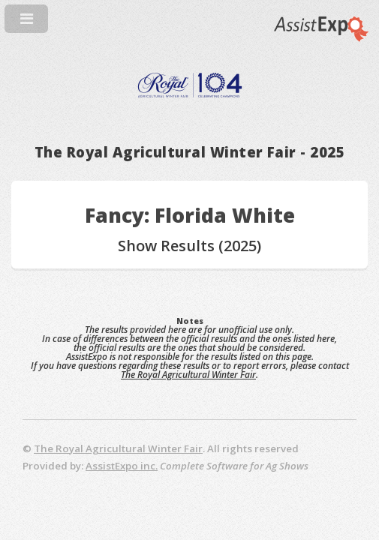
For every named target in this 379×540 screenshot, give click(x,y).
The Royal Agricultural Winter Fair (188, 374)
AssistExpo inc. (122, 465)
